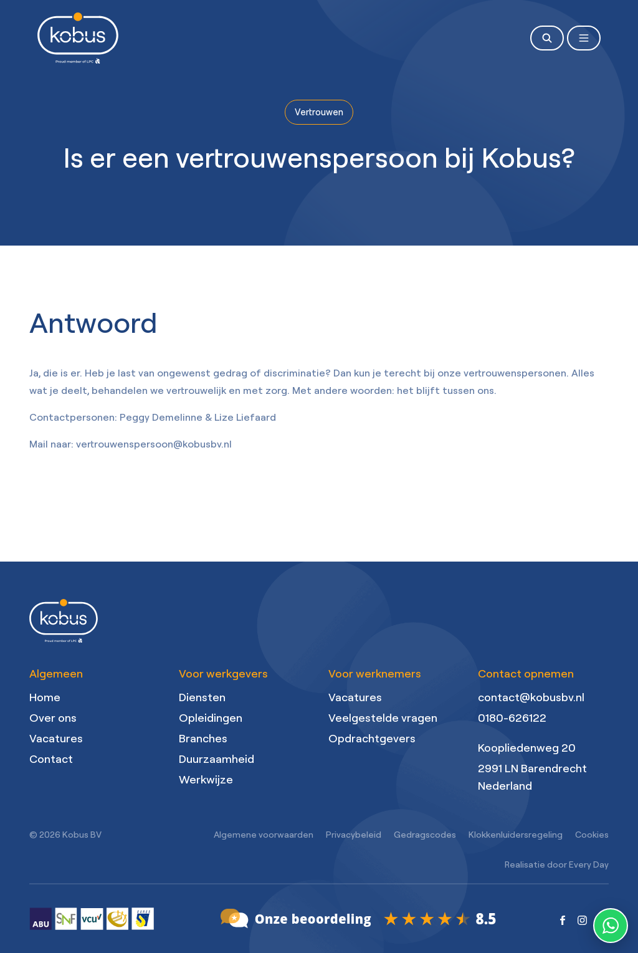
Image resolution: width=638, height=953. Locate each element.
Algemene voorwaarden (263, 834)
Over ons (53, 717)
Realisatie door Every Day (557, 864)
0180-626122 (512, 717)
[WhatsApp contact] (610, 925)
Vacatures (56, 738)
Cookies (592, 834)
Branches (203, 738)
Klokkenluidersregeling (516, 834)
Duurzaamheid (216, 758)
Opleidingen (210, 717)
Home (44, 697)
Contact (51, 758)
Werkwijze (206, 779)
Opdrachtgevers (372, 738)
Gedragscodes (425, 834)
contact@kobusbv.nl (531, 697)
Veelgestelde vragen (382, 717)
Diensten (202, 697)
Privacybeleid (353, 834)
